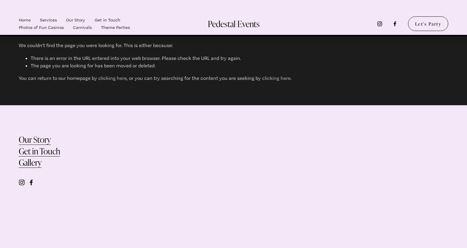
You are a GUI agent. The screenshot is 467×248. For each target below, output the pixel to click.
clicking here (112, 78)
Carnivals (82, 27)
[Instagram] (380, 24)
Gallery (30, 162)
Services (48, 20)
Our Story (75, 20)
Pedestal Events (234, 23)
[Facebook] (395, 24)
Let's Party (428, 24)
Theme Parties (115, 27)
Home (25, 20)
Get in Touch (107, 20)
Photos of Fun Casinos (41, 27)
